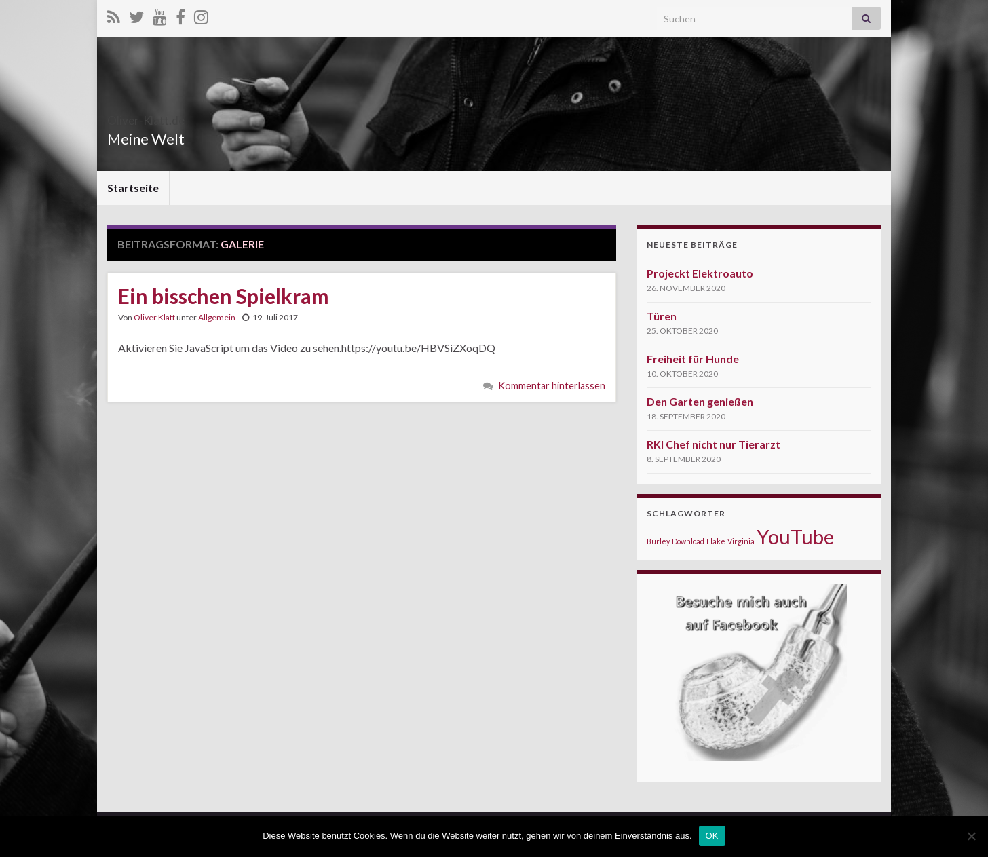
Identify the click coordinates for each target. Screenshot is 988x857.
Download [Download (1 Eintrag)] (688, 541)
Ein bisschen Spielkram (223, 296)
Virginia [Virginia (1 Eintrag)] (741, 541)
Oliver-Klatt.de (173, 116)
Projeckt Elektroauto (700, 273)
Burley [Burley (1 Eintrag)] (658, 541)
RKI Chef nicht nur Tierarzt (713, 444)
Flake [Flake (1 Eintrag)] (715, 541)
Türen (662, 315)
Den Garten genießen (700, 401)
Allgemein (216, 317)
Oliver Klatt (154, 317)
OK (712, 836)
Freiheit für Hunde (693, 358)
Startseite (133, 187)
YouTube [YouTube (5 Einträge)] (795, 536)
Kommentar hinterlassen (551, 386)
